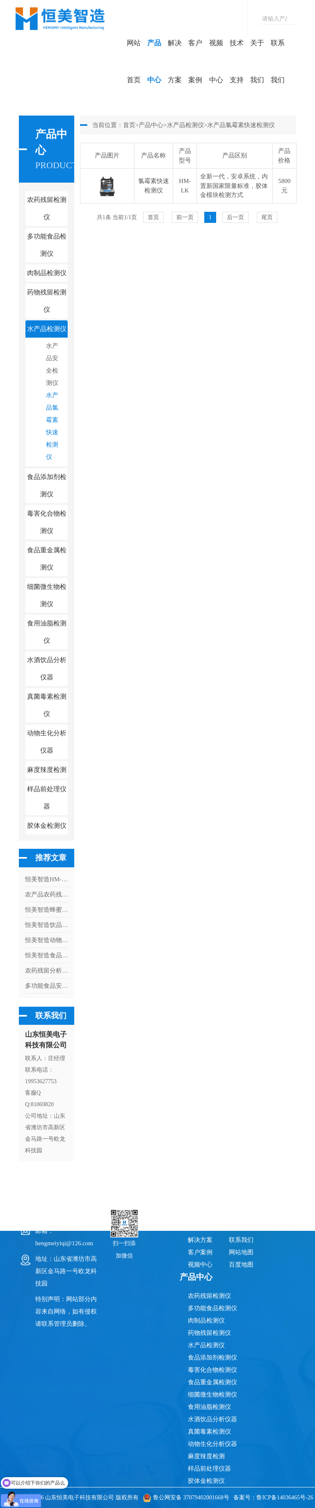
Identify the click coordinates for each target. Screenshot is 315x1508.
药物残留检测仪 (209, 1333)
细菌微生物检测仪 (212, 1394)
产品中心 (154, 61)
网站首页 (134, 61)
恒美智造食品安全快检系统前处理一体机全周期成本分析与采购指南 (46, 955)
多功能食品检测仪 (212, 1308)
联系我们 (278, 61)
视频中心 (216, 61)
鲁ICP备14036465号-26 (284, 1497)
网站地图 (241, 1252)
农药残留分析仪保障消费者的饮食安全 (46, 970)
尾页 (267, 217)
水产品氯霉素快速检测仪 (52, 426)
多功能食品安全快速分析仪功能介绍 (46, 985)
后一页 (235, 217)
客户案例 (195, 61)
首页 (129, 125)
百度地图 (241, 1264)
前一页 (185, 217)
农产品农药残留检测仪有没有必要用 (46, 894)
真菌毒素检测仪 (209, 1431)
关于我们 (257, 61)
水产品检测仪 (185, 125)
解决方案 (175, 61)
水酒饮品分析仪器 (212, 1419)
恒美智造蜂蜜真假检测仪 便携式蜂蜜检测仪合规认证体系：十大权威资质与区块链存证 (46, 909)
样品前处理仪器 (209, 1468)
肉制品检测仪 (206, 1320)
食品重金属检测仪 (212, 1382)
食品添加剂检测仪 (212, 1357)
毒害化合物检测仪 (212, 1370)
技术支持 (237, 61)
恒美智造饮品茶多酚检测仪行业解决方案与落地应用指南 (46, 925)
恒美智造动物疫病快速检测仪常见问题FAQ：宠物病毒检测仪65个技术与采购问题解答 (46, 940)
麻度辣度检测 (206, 1456)
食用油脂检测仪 (209, 1407)
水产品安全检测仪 (52, 364)
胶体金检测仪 (46, 825)
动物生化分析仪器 (212, 1444)
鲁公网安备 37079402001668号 (186, 1497)
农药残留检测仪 (209, 1296)
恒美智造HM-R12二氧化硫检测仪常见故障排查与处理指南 (46, 879)
